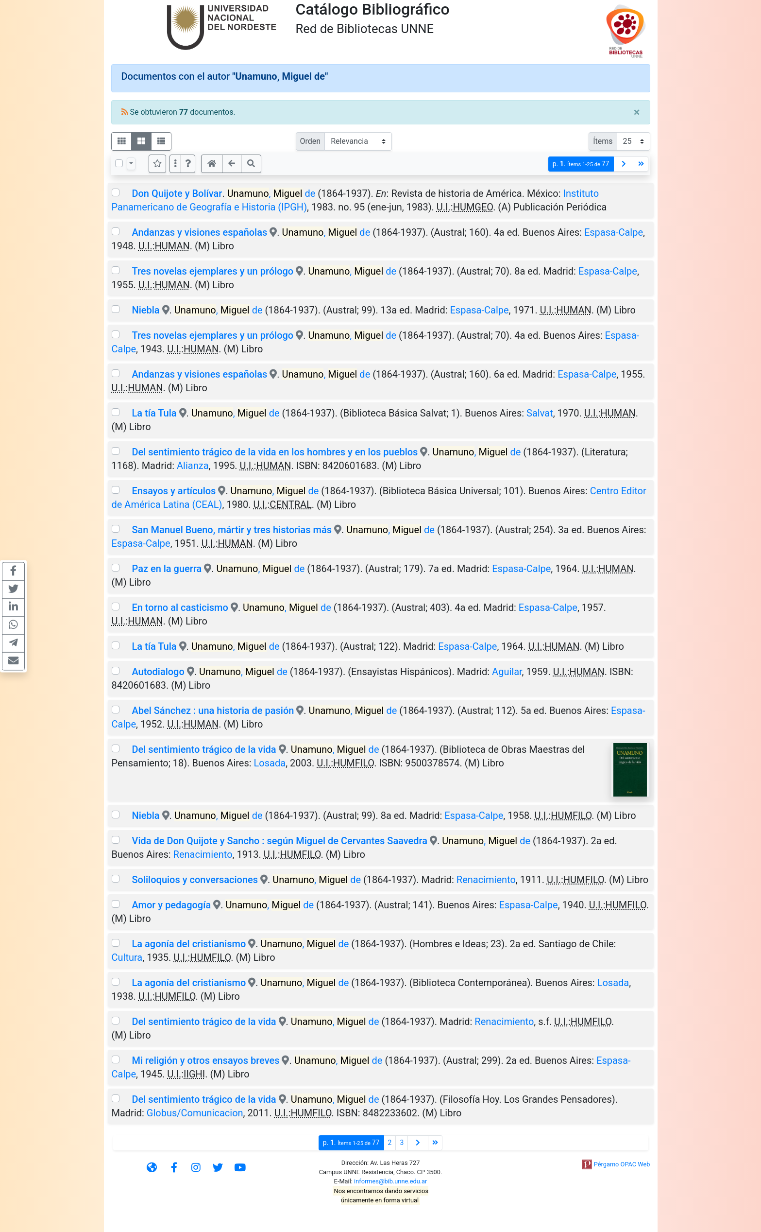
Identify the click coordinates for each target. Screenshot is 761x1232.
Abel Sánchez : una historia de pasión (214, 710)
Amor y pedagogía (172, 905)
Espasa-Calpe (613, 232)
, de (271, 193)
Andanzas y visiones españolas (199, 232)
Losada (270, 763)
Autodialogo (158, 671)
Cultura (127, 957)
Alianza (193, 465)
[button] (188, 164)
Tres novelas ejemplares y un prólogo (212, 271)
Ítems (602, 141)
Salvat (539, 413)
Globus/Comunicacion (195, 1113)
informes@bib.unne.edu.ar (390, 1181)
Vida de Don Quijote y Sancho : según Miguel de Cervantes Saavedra (279, 841)
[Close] (637, 112)
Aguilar (507, 671)
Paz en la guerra (167, 568)
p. (581, 164)
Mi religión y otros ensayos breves (205, 1060)
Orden (310, 141)
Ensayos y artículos (174, 491)
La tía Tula (154, 413)
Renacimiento (203, 854)
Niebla (145, 310)
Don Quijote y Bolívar (177, 193)
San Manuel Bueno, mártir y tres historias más (233, 530)
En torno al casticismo (181, 607)
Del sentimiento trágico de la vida (204, 749)
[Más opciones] (175, 164)
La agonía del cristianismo (190, 944)
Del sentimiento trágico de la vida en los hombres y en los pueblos (275, 452)
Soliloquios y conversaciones (195, 879)
